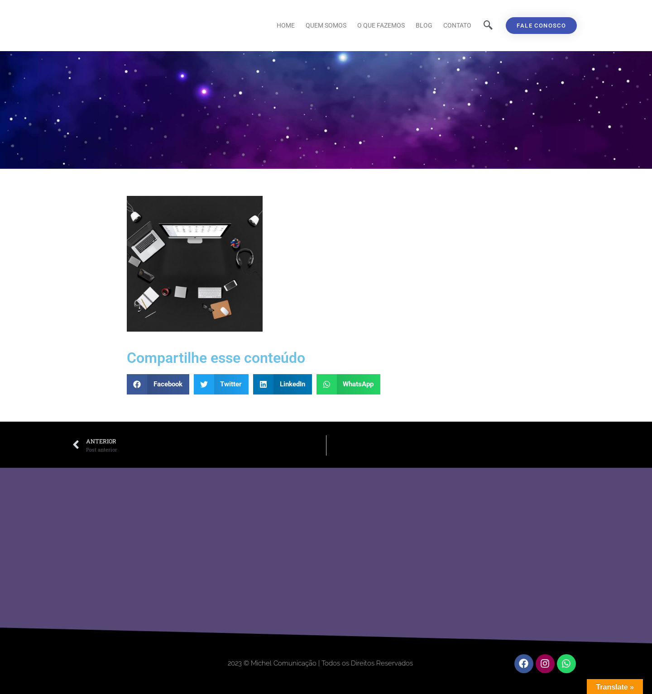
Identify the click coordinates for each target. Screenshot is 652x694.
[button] (158, 384)
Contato (457, 25)
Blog (424, 25)
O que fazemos (381, 25)
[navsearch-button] (488, 26)
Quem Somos (326, 25)
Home (286, 25)
